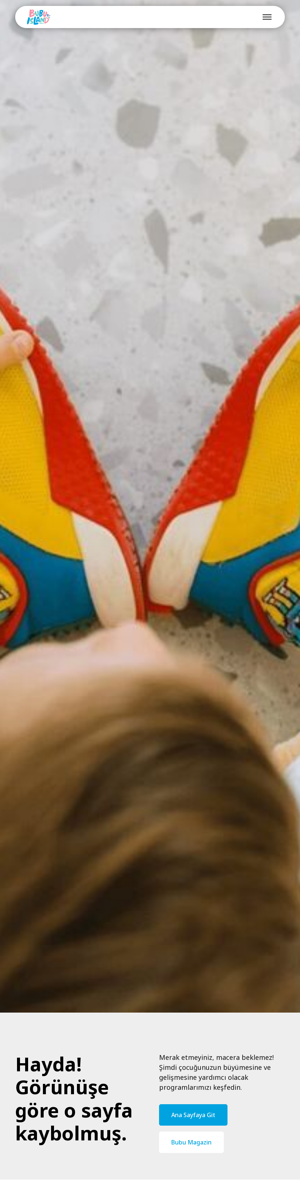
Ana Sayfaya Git (193, 1115)
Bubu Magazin (191, 1142)
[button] (265, 17)
